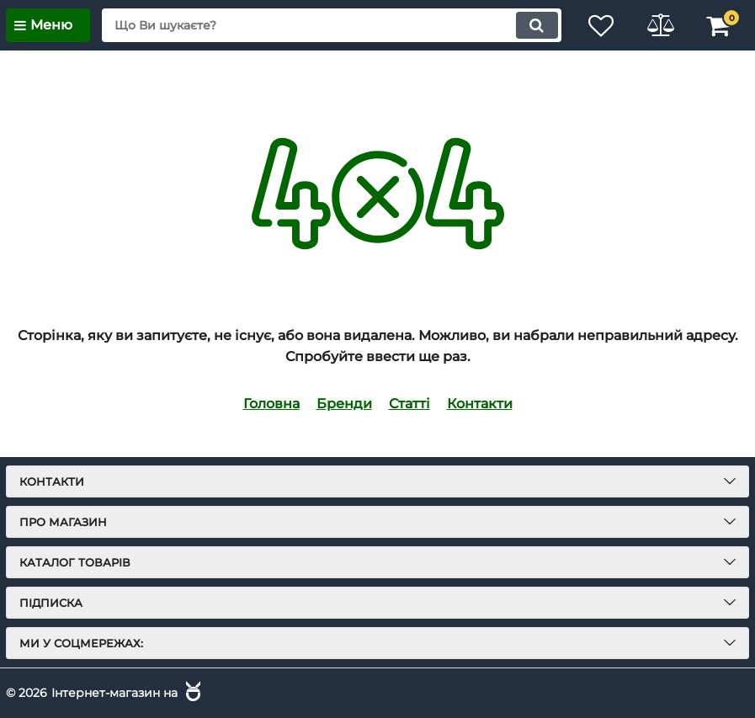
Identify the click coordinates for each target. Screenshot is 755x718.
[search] (331, 25)
